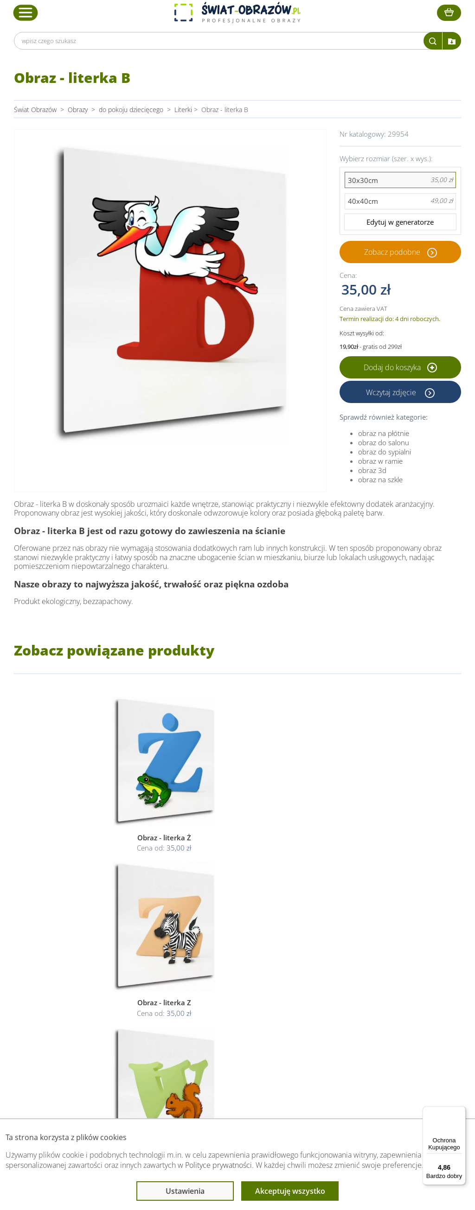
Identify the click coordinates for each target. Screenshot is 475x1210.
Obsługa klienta (135, 959)
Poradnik (318, 977)
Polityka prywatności (232, 988)
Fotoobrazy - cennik (334, 988)
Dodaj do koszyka (400, 368)
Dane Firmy (128, 977)
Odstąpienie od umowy (236, 1010)
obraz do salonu (383, 443)
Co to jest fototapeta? (337, 999)
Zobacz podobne (392, 252)
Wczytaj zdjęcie (392, 393)
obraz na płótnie (383, 434)
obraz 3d (372, 471)
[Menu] (460, 1111)
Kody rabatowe (133, 1010)
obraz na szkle (380, 480)
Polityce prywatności (218, 1165)
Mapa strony (324, 1010)
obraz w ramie (380, 461)
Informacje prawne (232, 959)
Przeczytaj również (335, 959)
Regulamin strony (228, 977)
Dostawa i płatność (139, 999)
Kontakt (123, 1021)
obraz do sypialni (384, 452)
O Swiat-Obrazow (137, 988)
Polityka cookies (226, 999)
